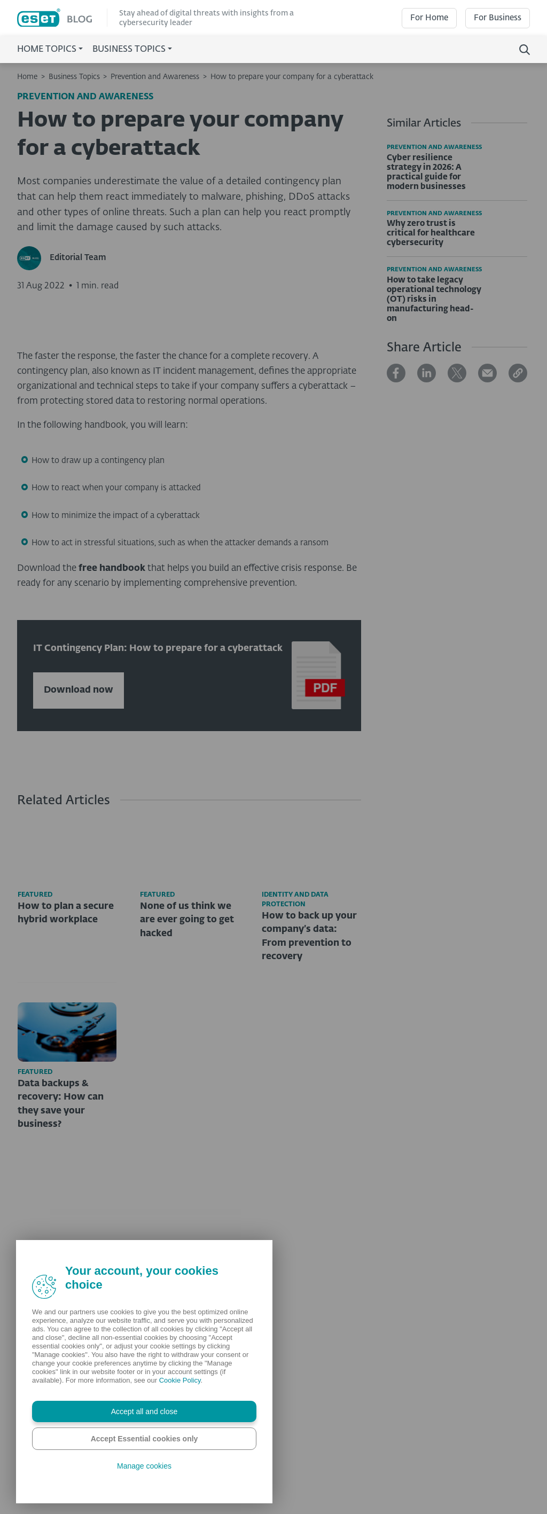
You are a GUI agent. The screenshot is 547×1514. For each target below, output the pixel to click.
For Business (497, 18)
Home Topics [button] (46, 49)
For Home (429, 18)
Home (27, 77)
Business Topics (74, 77)
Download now (78, 872)
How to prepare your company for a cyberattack (291, 77)
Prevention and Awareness (155, 77)
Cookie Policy (180, 1380)
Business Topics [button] (129, 49)
